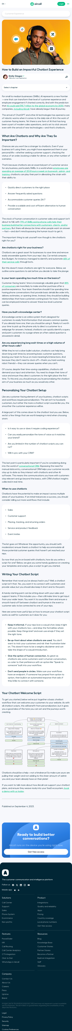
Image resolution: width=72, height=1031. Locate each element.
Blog (39, 939)
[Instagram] (25, 885)
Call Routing (7, 946)
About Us (6, 983)
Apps (39, 910)
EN (4, 4)
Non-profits (7, 922)
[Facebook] (13, 885)
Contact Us (7, 979)
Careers (5, 986)
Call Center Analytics (11, 950)
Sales (4, 910)
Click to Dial (7, 958)
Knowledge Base (44, 943)
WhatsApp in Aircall (10, 962)
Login (61, 4)
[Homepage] (36, 4)
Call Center (7, 903)
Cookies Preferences (10, 1029)
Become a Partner (45, 954)
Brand (4, 998)
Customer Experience (14, 14)
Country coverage (45, 918)
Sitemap (5, 1025)
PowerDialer (7, 939)
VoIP (39, 962)
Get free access (36, 857)
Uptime (5, 994)
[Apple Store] (15, 890)
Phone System (8, 914)
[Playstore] (19, 890)
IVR (3, 943)
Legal (4, 1013)
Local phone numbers (47, 922)
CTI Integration (8, 954)
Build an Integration (46, 958)
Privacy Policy (7, 1017)
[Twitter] (17, 885)
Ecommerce (7, 918)
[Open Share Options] (66, 76)
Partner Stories (44, 950)
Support (5, 906)
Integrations (42, 903)
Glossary (41, 966)
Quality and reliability (46, 906)
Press (4, 990)
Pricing (40, 914)
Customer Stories (45, 946)
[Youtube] (29, 885)
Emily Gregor (16, 76)
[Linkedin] (21, 885)
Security (5, 1021)
